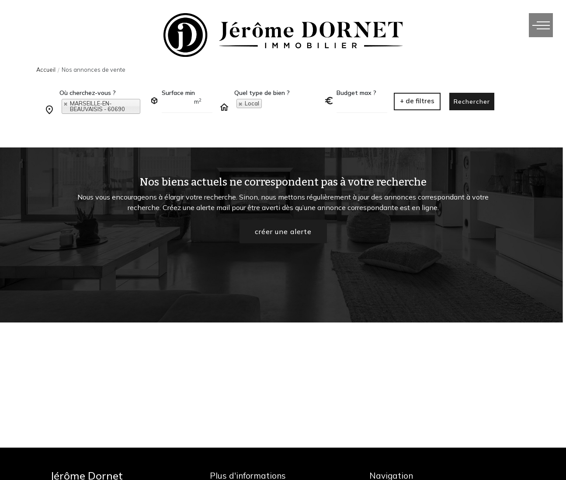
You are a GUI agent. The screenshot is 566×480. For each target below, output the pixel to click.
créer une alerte (283, 231)
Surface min (178, 93)
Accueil (46, 69)
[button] (417, 101)
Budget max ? (356, 93)
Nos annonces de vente (93, 69)
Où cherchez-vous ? (87, 93)
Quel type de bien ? (262, 93)
